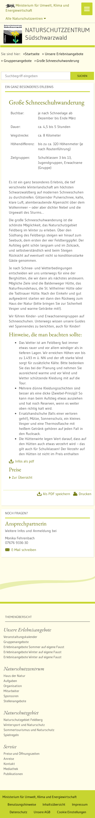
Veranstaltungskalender (20, 637)
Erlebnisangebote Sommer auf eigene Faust (34, 647)
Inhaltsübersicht (54, 804)
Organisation (13, 686)
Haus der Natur (14, 676)
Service (10, 746)
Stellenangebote (15, 701)
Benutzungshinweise (22, 804)
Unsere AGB (42, 812)
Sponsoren (11, 696)
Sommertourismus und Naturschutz (29, 730)
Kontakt (9, 764)
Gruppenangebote (17, 60)
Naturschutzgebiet (21, 712)
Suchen (82, 76)
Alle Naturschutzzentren (26, 18)
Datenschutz (18, 812)
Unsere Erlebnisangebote (63, 54)
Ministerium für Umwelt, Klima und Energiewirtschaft (37, 8)
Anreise (9, 759)
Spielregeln (11, 735)
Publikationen (13, 774)
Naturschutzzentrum (24, 668)
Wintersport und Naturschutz (24, 725)
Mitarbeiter (11, 691)
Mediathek (11, 769)
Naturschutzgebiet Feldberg (23, 720)
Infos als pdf (24, 461)
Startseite (32, 54)
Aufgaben (10, 681)
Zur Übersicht (22, 477)
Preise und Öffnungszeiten (22, 753)
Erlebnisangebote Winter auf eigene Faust (33, 652)
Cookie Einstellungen (71, 812)
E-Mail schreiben (23, 549)
